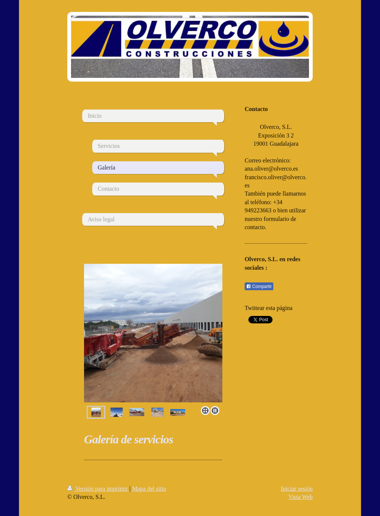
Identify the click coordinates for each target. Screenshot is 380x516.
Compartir (259, 286)
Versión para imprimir (98, 488)
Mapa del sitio (149, 488)
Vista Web (301, 497)
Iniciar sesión (297, 488)
